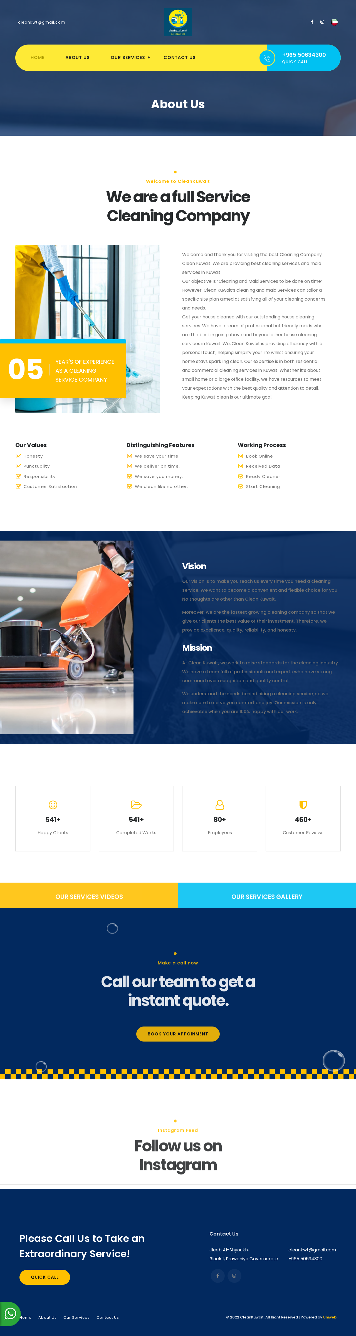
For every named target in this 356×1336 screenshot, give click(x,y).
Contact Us (180, 57)
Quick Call (45, 1277)
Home (37, 57)
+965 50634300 (305, 1259)
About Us (77, 57)
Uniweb (330, 1317)
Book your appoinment (178, 1097)
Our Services (128, 57)
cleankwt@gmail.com (41, 22)
